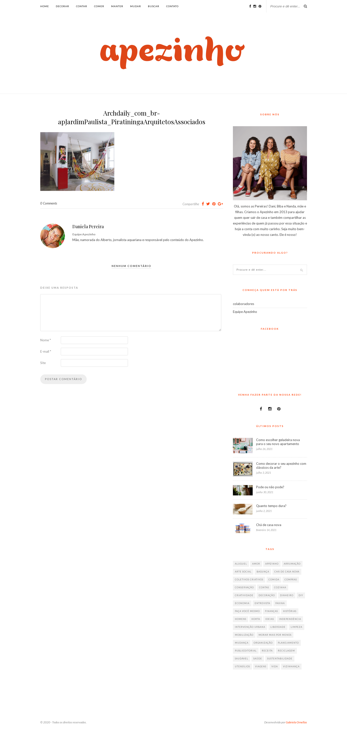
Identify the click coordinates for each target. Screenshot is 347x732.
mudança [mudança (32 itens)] (241, 642)
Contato (172, 6)
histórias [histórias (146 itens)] (289, 611)
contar (81, 6)
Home (44, 6)
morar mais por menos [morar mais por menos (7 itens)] (275, 634)
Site (43, 363)
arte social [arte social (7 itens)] (243, 571)
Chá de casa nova (268, 525)
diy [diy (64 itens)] (301, 595)
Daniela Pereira (88, 226)
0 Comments (48, 203)
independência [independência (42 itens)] (290, 619)
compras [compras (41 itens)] (291, 579)
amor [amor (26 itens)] (256, 563)
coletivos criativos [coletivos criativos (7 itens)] (249, 579)
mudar (135, 6)
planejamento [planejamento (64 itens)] (288, 642)
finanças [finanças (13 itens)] (271, 611)
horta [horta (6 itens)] (255, 619)
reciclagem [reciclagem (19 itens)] (286, 650)
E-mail (45, 351)
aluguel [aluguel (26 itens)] (241, 563)
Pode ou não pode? (270, 487)
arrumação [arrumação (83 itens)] (292, 563)
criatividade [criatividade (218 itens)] (244, 595)
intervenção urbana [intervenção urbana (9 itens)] (250, 627)
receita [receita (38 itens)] (267, 650)
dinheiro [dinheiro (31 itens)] (286, 595)
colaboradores (243, 304)
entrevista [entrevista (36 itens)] (262, 603)
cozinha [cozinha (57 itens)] (280, 587)
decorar (62, 6)
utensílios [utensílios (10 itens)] (242, 666)
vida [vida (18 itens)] (274, 666)
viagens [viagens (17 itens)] (260, 666)
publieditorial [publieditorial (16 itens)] (246, 650)
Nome (45, 340)
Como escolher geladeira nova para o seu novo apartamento (278, 442)
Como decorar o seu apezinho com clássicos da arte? (281, 465)
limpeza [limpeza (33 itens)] (296, 627)
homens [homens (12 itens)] (240, 619)
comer (99, 6)
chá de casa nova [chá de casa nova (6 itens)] (286, 571)
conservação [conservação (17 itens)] (244, 587)
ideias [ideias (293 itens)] (269, 619)
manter (117, 6)
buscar (153, 6)
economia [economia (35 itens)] (242, 603)
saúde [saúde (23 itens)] (257, 658)
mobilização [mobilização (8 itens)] (244, 634)
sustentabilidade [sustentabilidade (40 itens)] (279, 658)
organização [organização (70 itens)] (263, 642)
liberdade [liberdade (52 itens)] (278, 627)
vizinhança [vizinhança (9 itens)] (291, 666)
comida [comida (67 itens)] (273, 579)
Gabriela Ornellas (296, 722)
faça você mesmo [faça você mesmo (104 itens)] (247, 611)
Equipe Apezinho (245, 312)
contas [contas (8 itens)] (264, 587)
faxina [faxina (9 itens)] (280, 603)
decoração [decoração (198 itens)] (267, 595)
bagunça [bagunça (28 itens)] (263, 571)
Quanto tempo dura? (271, 506)
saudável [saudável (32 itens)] (241, 658)
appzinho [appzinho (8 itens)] (272, 563)
